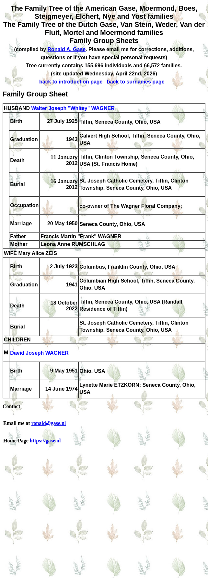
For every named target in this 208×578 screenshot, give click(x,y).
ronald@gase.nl (48, 423)
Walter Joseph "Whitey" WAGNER (72, 108)
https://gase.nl (45, 440)
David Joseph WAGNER (39, 353)
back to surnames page (136, 81)
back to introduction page (71, 81)
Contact (11, 406)
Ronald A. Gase (67, 49)
